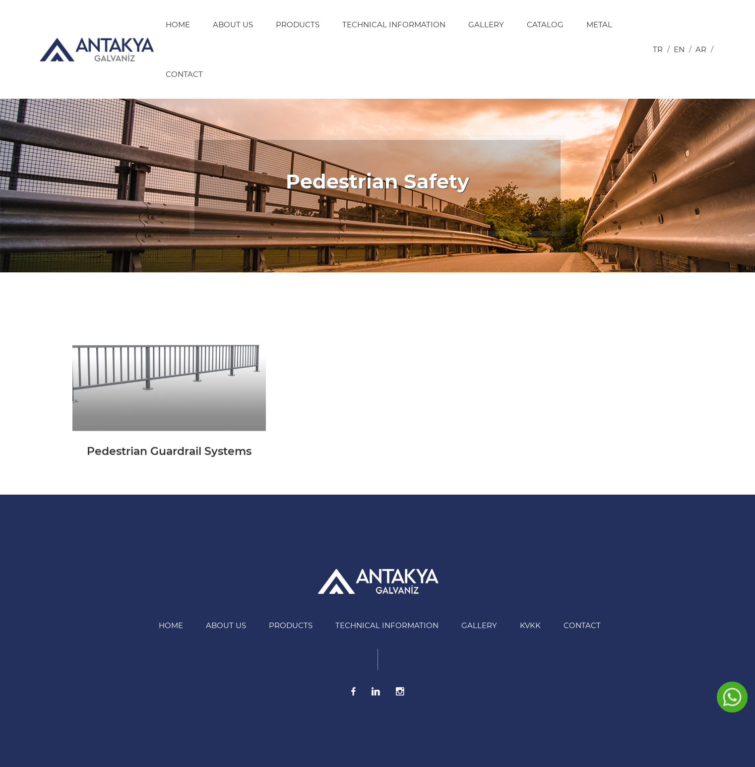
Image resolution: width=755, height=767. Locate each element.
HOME (178, 24)
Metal (599, 24)
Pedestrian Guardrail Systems (169, 451)
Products (297, 24)
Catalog (545, 24)
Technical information (393, 24)
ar (700, 49)
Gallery (486, 24)
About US (233, 24)
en (679, 49)
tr (658, 49)
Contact (184, 74)
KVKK (530, 625)
